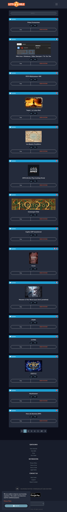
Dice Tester (33, 455)
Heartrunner (33, 393)
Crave (34, 266)
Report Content (33, 482)
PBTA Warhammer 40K (33, 76)
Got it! (16, 506)
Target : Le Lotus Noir (33, 110)
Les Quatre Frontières (33, 144)
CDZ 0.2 (33, 373)
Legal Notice (33, 469)
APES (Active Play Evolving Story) (33, 178)
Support (33, 479)
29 (41, 431)
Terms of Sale (33, 467)
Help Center (33, 477)
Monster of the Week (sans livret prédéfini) (33, 299)
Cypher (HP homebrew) (33, 232)
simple (33, 319)
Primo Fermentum (33, 22)
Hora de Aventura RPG (33, 414)
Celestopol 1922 (33, 212)
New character (33, 448)
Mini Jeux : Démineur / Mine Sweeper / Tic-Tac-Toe (33, 56)
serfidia (33, 340)
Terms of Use (33, 465)
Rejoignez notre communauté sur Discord (36, 489)
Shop (33, 453)
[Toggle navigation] (56, 4)
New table (33, 451)
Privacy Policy (33, 463)
